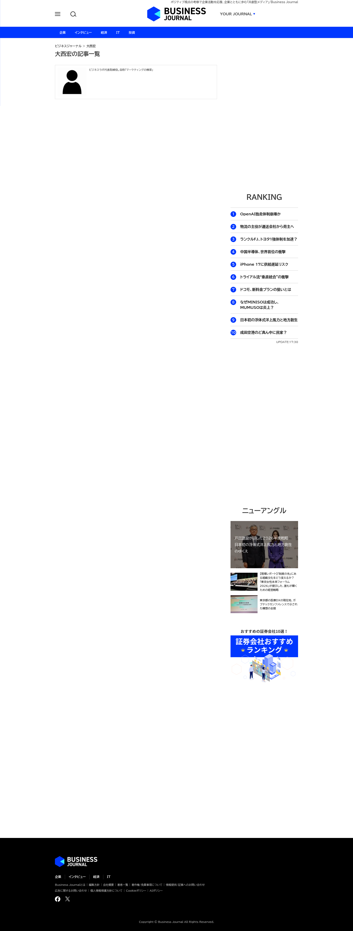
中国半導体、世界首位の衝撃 (263, 252)
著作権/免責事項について (146, 884)
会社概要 (108, 884)
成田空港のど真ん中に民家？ (263, 332)
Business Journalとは (70, 884)
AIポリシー (156, 890)
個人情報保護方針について (106, 890)
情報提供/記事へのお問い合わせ (185, 884)
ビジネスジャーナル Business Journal (176, 14)
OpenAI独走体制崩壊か (260, 214)
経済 (96, 876)
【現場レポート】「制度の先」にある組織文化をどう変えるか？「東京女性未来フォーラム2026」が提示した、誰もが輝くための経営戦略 (278, 581)
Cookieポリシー (136, 890)
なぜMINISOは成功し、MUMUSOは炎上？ (259, 304)
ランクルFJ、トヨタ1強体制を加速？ (268, 239)
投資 (132, 32)
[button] (57, 14)
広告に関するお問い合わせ (71, 890)
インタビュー (77, 876)
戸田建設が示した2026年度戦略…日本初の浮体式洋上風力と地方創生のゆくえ (263, 544)
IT (109, 876)
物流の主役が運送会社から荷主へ (267, 226)
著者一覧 (122, 884)
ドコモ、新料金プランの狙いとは (265, 289)
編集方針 (94, 884)
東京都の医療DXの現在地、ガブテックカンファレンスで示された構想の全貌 (278, 604)
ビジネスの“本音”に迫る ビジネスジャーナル (76, 861)
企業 (58, 876)
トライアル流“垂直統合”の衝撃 (264, 277)
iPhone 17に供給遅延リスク (264, 264)
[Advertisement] (264, 424)
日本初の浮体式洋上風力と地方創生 (269, 320)
